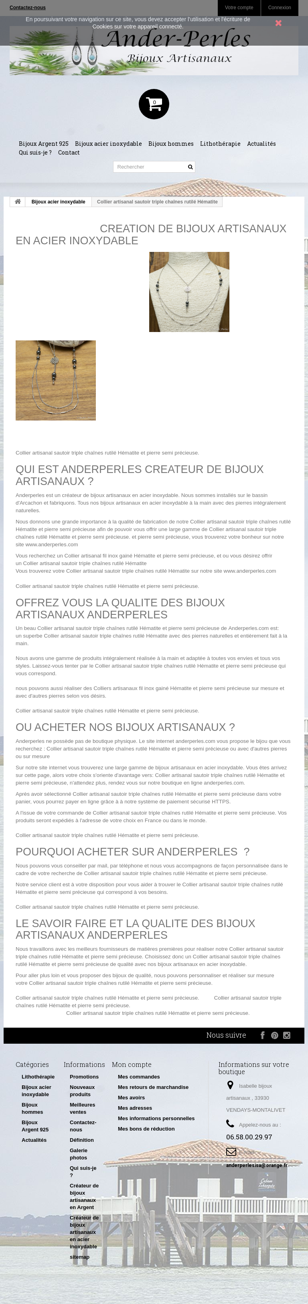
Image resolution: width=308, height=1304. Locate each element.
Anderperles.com (248, 628)
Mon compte (132, 1064)
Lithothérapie (220, 143)
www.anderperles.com (51, 544)
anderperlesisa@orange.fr (257, 1165)
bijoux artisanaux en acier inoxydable (144, 503)
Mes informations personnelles (156, 1118)
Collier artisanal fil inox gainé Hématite (110, 556)
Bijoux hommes (171, 143)
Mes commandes (139, 1077)
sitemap (79, 1257)
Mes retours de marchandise (153, 1087)
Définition (82, 1140)
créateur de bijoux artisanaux (96, 495)
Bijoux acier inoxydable (108, 143)
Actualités (261, 143)
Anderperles (30, 495)
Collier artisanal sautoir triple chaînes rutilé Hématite (77, 453)
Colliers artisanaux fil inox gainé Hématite (142, 688)
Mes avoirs (131, 1098)
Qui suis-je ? (35, 152)
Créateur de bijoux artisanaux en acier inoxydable (84, 1232)
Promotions (84, 1077)
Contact (69, 152)
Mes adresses (135, 1108)
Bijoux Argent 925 (44, 143)
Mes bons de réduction (146, 1129)
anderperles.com (195, 741)
